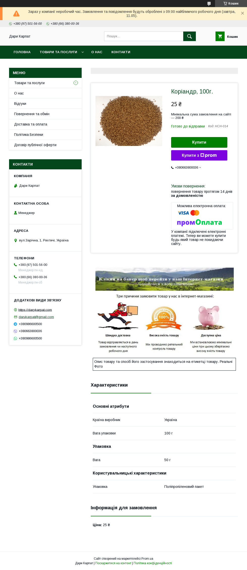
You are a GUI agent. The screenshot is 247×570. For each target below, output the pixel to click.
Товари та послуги (58, 52)
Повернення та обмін (31, 114)
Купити (199, 142)
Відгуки (20, 104)
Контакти (120, 52)
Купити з (199, 155)
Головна (22, 52)
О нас (96, 52)
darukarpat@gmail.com (36, 317)
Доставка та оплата (30, 124)
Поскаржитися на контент (113, 563)
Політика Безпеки (28, 135)
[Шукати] (189, 36)
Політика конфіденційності (153, 563)
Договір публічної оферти (35, 145)
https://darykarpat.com (35, 309)
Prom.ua (147, 558)
